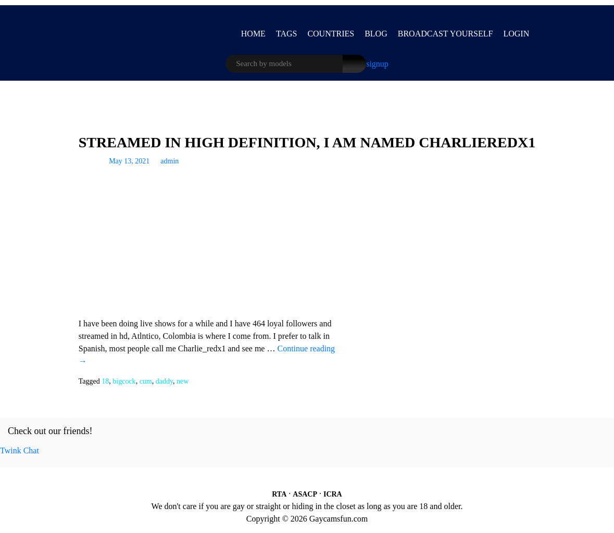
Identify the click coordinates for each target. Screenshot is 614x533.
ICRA (332, 494)
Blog (376, 33)
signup (377, 63)
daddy (164, 381)
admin (169, 161)
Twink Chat (19, 450)
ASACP (305, 494)
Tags (286, 33)
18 (105, 381)
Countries (330, 33)
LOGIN (516, 33)
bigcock (123, 381)
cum (146, 381)
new (183, 381)
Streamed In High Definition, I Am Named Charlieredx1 (307, 142)
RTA (279, 494)
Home (253, 33)
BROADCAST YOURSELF (445, 33)
